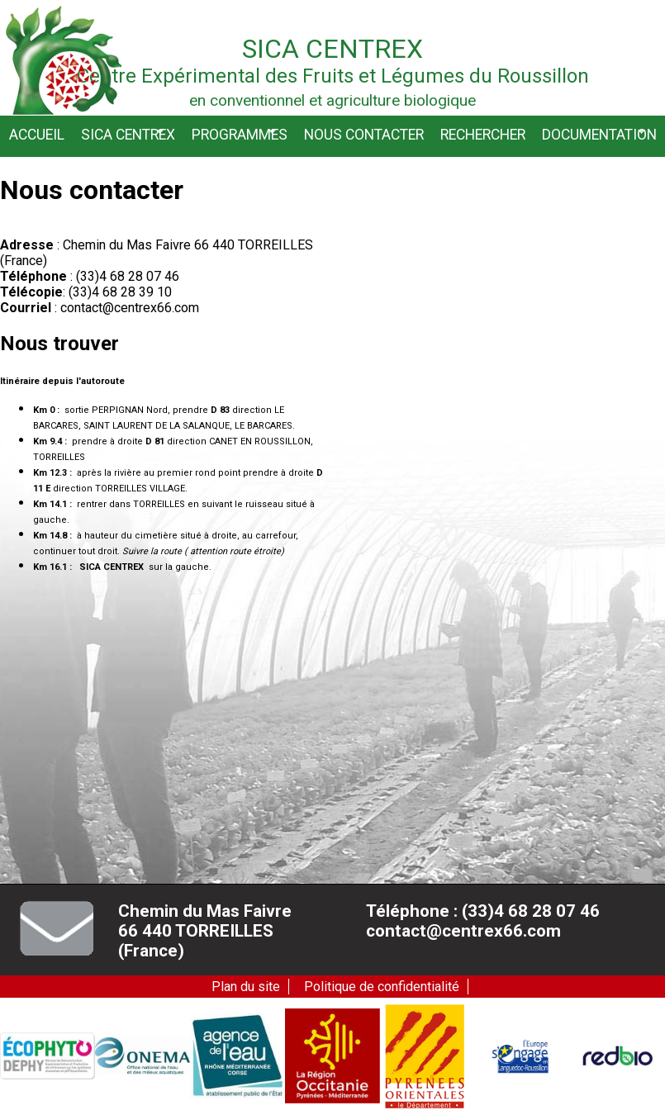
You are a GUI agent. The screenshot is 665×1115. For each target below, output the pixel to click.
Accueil (36, 134)
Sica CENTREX (128, 134)
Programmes (239, 134)
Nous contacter (364, 134)
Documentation (599, 134)
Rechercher (482, 134)
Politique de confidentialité (381, 986)
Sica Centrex (332, 48)
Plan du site (245, 986)
